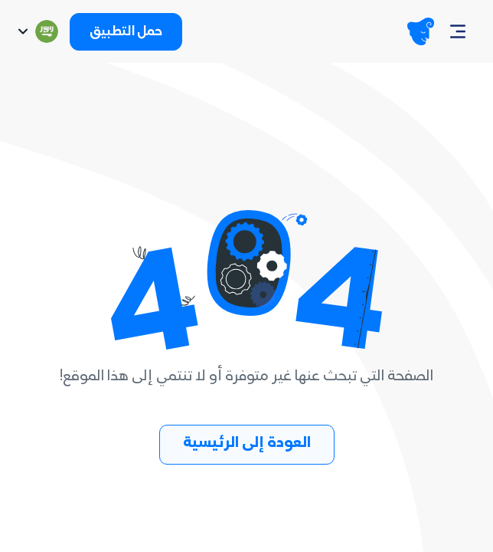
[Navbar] (458, 31)
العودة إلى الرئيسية (247, 444)
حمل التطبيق (126, 33)
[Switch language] (36, 31)
